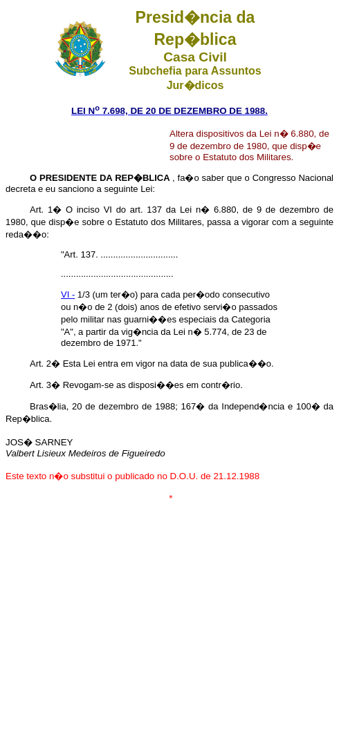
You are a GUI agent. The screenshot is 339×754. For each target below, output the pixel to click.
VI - (68, 294)
